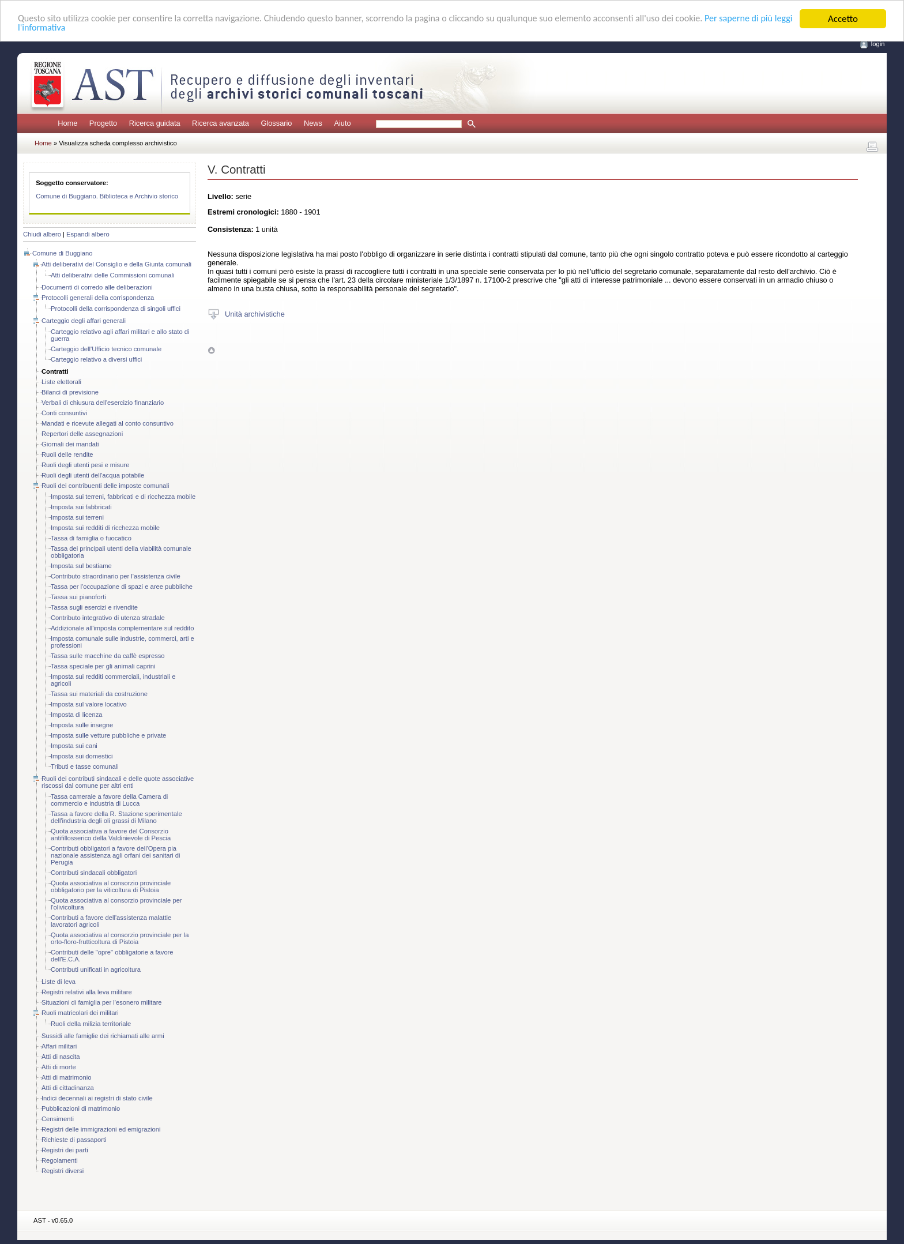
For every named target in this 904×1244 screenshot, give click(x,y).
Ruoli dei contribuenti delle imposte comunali (105, 485)
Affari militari (59, 1046)
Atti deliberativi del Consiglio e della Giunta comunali (116, 264)
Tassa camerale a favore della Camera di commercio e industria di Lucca (109, 800)
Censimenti (58, 1118)
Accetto (843, 19)
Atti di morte (59, 1066)
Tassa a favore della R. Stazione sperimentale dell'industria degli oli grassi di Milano (116, 817)
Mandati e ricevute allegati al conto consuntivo (108, 423)
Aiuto (342, 123)
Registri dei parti (65, 1150)
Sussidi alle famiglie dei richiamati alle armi (103, 1035)
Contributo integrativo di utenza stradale (108, 617)
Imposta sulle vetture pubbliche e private (108, 735)
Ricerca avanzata (220, 123)
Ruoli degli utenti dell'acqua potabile (93, 475)
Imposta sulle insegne (82, 724)
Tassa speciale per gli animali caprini (103, 666)
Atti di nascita (61, 1056)
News (313, 123)
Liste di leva (59, 981)
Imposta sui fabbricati (81, 506)
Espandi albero (88, 234)
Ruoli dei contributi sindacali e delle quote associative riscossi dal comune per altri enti (118, 782)
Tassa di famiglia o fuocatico (91, 538)
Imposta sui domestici (82, 756)
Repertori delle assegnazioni (82, 433)
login (878, 43)
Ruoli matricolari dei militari (80, 1012)
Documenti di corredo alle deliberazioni (97, 287)
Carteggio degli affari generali (84, 320)
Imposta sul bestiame (81, 565)
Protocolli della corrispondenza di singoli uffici (115, 308)
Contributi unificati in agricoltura (96, 969)
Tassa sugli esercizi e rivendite (94, 607)
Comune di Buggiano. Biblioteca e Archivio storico (107, 196)
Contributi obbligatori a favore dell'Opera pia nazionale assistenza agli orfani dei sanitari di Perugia (115, 855)
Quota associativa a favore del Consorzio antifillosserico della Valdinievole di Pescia (111, 834)
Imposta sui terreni (77, 517)
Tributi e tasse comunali (85, 766)
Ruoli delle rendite (67, 454)
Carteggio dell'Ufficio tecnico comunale (106, 348)
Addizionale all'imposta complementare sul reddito (122, 628)
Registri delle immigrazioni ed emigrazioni (101, 1129)
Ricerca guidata (154, 123)
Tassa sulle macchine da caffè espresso (108, 655)
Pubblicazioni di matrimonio (81, 1108)
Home (67, 123)
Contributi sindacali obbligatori (94, 872)
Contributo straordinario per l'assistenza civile (115, 576)
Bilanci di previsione (70, 392)
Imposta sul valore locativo (89, 704)
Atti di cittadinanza (68, 1087)
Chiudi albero (42, 234)
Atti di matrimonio (66, 1077)
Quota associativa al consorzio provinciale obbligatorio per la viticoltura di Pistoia (111, 886)
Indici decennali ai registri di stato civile (97, 1098)
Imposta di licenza (77, 714)
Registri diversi (63, 1170)
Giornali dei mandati (70, 444)
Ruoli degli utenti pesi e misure (85, 464)
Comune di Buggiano (62, 253)
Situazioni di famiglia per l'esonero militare (102, 1002)
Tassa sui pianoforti (78, 596)
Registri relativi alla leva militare (87, 992)
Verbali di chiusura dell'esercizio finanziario (103, 402)
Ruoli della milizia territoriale (91, 1023)
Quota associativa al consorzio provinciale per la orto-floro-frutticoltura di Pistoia (120, 938)
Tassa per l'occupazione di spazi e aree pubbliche (122, 586)
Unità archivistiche (255, 313)
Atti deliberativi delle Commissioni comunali (113, 275)
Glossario (276, 123)
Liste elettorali (61, 381)
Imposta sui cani (74, 745)
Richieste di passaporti (74, 1139)
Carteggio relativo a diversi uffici (96, 359)
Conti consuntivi (64, 412)
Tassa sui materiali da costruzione (99, 693)
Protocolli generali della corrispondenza (98, 297)
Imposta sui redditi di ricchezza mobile (105, 527)
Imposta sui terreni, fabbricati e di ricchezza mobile (123, 496)
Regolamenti (60, 1160)
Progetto (103, 123)
